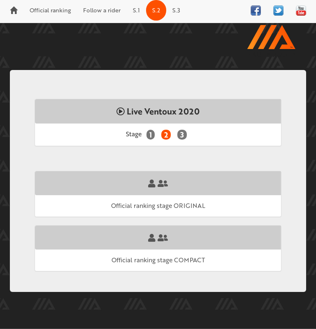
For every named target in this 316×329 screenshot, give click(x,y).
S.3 (176, 10)
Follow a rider (102, 10)
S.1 (136, 10)
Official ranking (50, 10)
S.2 (156, 10)
